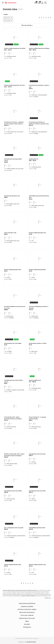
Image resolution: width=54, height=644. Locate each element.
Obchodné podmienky (27, 603)
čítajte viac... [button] (48, 598)
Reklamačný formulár (27, 618)
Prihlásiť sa (27, 627)
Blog (27, 621)
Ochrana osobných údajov (27, 609)
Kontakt (27, 624)
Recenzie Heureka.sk (27, 612)
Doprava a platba (27, 606)
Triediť (5, 14)
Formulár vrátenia (27, 615)
